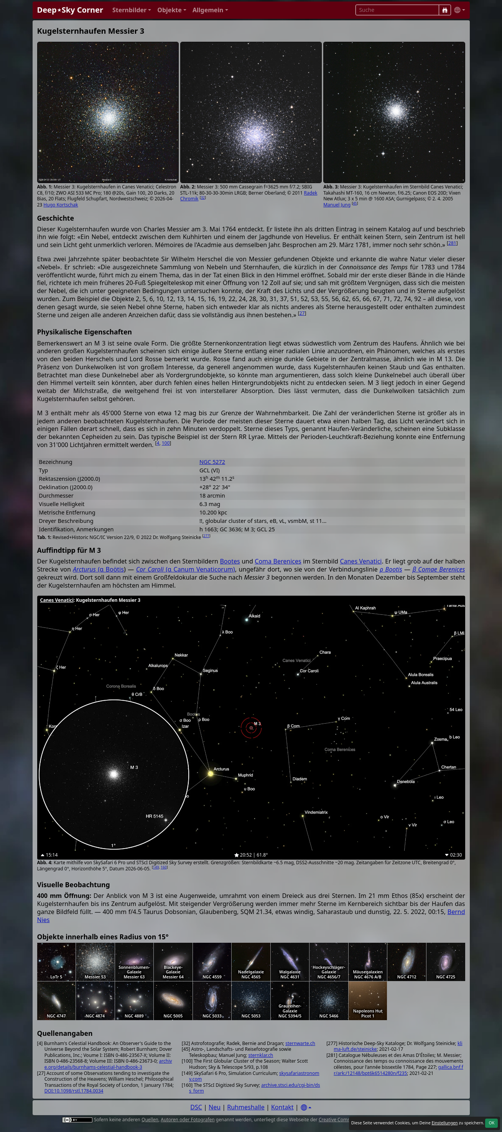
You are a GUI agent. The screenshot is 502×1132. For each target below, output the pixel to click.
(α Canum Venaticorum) (185, 569)
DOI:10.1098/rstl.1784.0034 (74, 1091)
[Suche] (445, 10)
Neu (215, 1107)
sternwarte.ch (300, 1043)
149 (156, 867)
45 (355, 203)
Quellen (150, 1119)
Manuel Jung (337, 204)
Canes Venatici (361, 561)
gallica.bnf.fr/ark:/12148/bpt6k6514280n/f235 (398, 1070)
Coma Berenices (278, 561)
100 (166, 443)
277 (206, 535)
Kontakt (282, 1107)
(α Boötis (98, 569)
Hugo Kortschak (60, 204)
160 (163, 867)
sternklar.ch (260, 1055)
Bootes (230, 561)
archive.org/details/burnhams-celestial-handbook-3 (108, 1064)
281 (452, 243)
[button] (131, 10)
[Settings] (306, 1107)
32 (203, 197)
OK (491, 1122)
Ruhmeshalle (246, 1107)
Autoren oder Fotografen (187, 1119)
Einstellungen (444, 1122)
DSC (196, 1107)
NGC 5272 (212, 461)
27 (302, 313)
